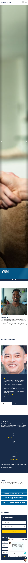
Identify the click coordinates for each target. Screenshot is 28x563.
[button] (1, 142)
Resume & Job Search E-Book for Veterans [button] (14, 490)
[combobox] (13, 526)
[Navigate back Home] (8, 2)
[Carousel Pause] (15, 279)
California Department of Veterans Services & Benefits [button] (14, 503)
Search (14, 531)
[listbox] (14, 142)
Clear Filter (4, 556)
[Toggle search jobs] (23, 2)
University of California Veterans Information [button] (14, 498)
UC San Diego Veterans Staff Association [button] (14, 493)
